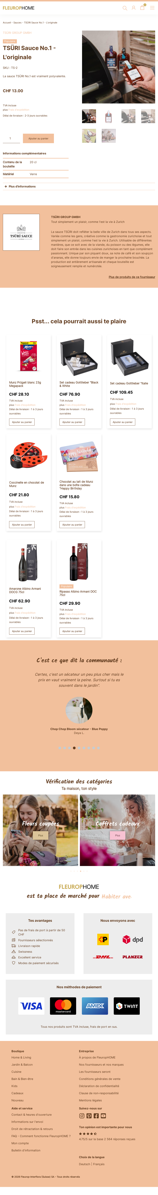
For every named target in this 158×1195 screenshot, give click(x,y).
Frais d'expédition (18, 109)
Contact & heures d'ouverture (31, 1114)
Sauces (17, 22)
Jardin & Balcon (22, 1064)
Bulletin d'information (25, 1150)
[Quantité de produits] (11, 138)
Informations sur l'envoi (27, 1122)
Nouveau (17, 1100)
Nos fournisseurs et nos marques (101, 1064)
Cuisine (16, 1071)
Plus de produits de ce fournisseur (132, 277)
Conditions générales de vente (99, 1079)
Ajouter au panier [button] (22, 422)
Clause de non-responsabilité (99, 1093)
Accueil (7, 22)
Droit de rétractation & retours (32, 1129)
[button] (59, 748)
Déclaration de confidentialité (99, 1086)
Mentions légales (90, 1100)
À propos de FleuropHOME (97, 1057)
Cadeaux (17, 1093)
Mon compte (20, 1143)
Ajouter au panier (38, 138)
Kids (14, 1086)
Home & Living (21, 1057)
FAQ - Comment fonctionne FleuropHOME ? (41, 1136)
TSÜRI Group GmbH (17, 32)
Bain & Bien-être (22, 1079)
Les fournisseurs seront (95, 1071)
